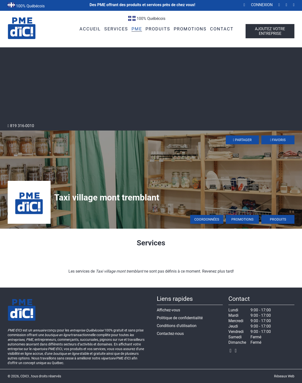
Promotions (242, 219)
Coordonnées (206, 219)
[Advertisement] (151, 86)
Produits (278, 219)
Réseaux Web (284, 376)
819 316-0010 (21, 125)
